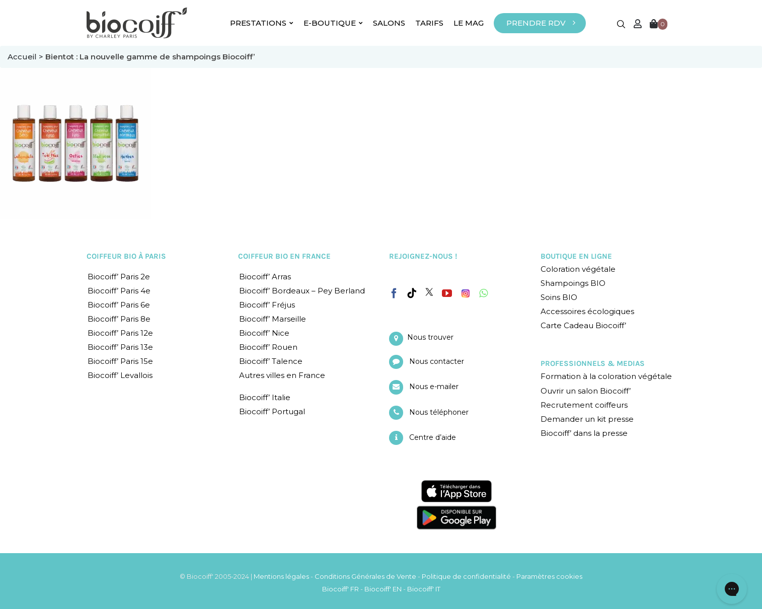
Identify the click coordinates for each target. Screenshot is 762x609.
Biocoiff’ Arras (265, 276)
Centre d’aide (432, 437)
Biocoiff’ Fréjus (267, 305)
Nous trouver (430, 337)
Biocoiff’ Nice (264, 333)
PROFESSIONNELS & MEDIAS (593, 363)
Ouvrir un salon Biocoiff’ (586, 391)
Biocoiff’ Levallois (120, 375)
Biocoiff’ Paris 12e (120, 333)
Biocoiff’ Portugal (272, 411)
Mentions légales (281, 576)
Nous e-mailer (434, 386)
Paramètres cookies (549, 576)
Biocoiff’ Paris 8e (119, 319)
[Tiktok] (412, 293)
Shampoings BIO (573, 283)
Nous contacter (436, 361)
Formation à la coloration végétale (606, 376)
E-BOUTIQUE (333, 23)
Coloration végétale (578, 269)
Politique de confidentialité (466, 576)
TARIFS (429, 23)
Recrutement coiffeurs (584, 405)
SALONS (389, 23)
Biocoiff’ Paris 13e (120, 347)
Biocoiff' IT (423, 589)
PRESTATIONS (261, 23)
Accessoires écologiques (587, 311)
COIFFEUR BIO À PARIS (126, 256)
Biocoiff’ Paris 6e (119, 305)
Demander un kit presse (587, 419)
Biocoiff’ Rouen (268, 347)
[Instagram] (466, 291)
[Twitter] (429, 292)
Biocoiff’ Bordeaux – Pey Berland (302, 290)
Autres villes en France (282, 375)
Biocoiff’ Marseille (272, 319)
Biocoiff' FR (340, 589)
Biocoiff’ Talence (270, 361)
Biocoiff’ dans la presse (584, 433)
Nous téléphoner (439, 412)
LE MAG (468, 23)
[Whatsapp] (483, 293)
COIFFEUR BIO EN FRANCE (284, 256)
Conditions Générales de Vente (365, 576)
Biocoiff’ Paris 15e (120, 361)
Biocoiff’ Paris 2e (119, 276)
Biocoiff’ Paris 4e (119, 290)
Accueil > (26, 56)
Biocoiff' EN (383, 589)
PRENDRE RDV (536, 23)
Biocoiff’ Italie (264, 397)
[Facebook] (394, 291)
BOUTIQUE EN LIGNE (576, 256)
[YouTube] (447, 293)
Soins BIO (559, 297)
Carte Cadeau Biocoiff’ (583, 325)
